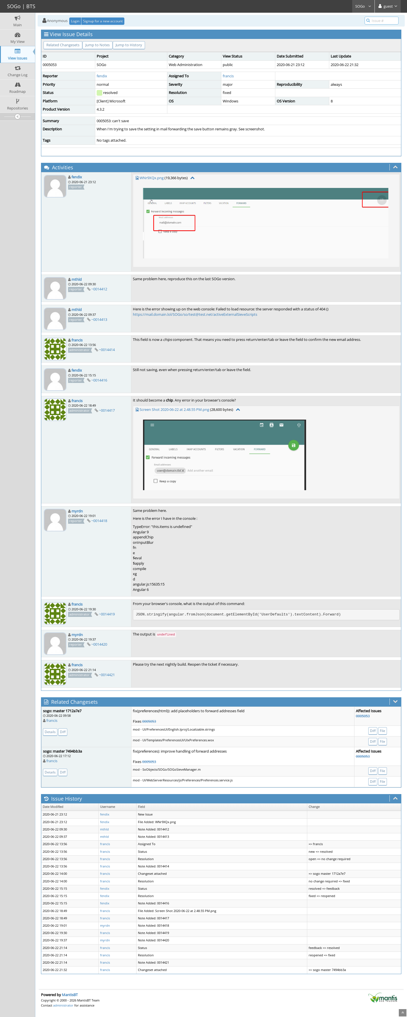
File (382, 730)
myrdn (77, 511)
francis (228, 75)
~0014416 (99, 380)
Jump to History (129, 44)
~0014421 (107, 674)
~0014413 (99, 319)
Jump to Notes (97, 44)
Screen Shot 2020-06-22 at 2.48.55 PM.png (174, 409)
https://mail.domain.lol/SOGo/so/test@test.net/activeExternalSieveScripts (195, 314)
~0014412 (99, 288)
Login (75, 21)
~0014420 (99, 644)
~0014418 (99, 520)
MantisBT (70, 994)
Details (50, 731)
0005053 (149, 721)
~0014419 (107, 614)
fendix (102, 75)
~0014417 (107, 410)
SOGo (363, 6)
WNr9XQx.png (152, 177)
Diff (63, 731)
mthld (77, 279)
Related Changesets (62, 44)
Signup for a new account (103, 21)
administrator (63, 1005)
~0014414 (107, 349)
